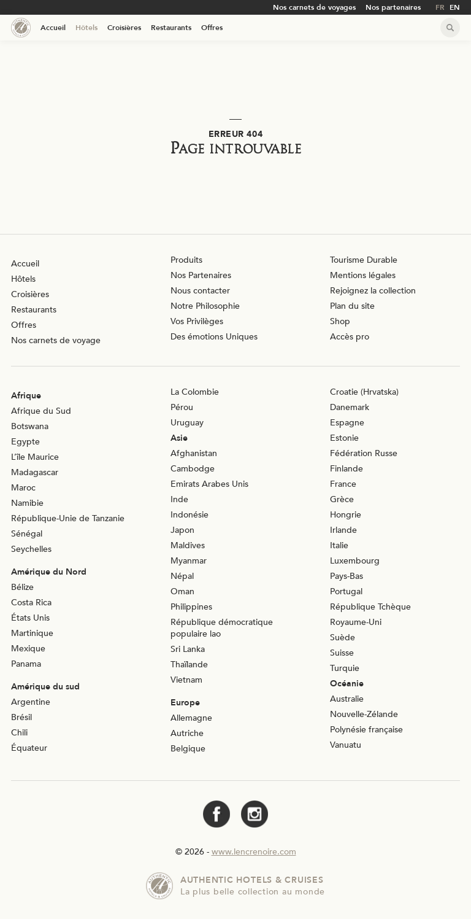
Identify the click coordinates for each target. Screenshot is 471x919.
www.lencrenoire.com (254, 852)
